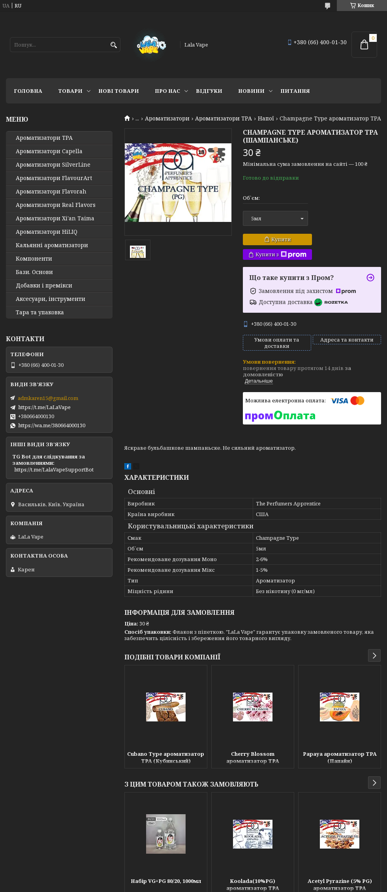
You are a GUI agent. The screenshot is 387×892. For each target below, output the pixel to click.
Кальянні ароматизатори (52, 245)
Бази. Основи (34, 272)
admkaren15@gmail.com (48, 398)
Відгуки (209, 90)
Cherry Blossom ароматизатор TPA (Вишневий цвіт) (252, 758)
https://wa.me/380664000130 (51, 425)
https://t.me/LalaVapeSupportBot (54, 469)
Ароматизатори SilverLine (53, 164)
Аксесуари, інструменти (50, 298)
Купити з (280, 254)
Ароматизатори (167, 118)
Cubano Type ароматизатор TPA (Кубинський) (165, 757)
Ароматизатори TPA (223, 118)
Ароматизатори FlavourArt (54, 178)
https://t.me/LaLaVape (44, 407)
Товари (70, 90)
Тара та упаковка (40, 312)
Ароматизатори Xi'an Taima (55, 218)
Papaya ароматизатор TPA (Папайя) (340, 757)
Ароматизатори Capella (49, 151)
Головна (28, 90)
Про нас (167, 90)
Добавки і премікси (44, 285)
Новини (251, 90)
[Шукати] (113, 45)
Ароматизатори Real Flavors (56, 204)
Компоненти (34, 258)
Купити (281, 239)
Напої (266, 118)
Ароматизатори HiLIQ (46, 231)
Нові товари (118, 90)
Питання (295, 90)
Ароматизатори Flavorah (51, 191)
